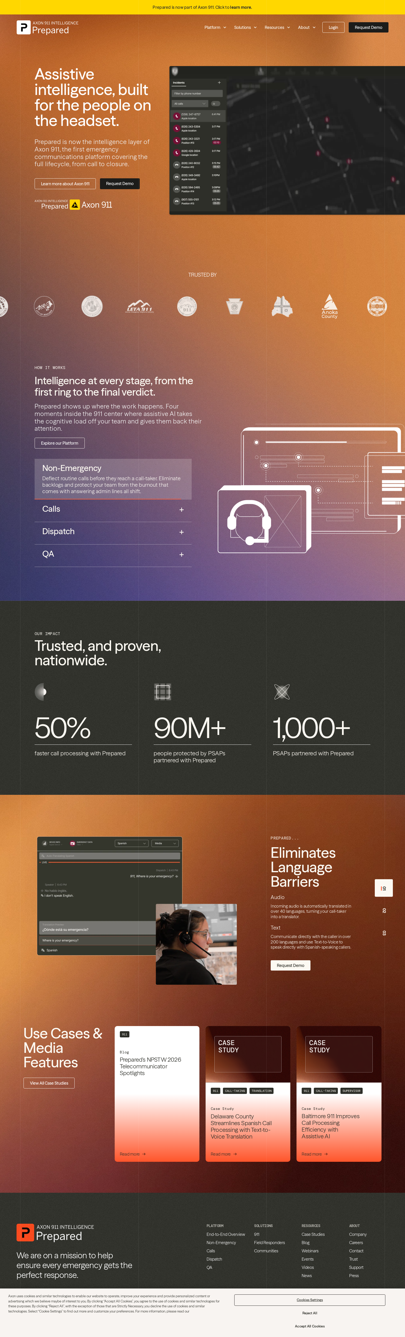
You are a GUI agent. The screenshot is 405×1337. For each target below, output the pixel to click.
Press (354, 1275)
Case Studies (313, 1234)
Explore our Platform (59, 443)
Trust (353, 1259)
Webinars (310, 1250)
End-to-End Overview (226, 1234)
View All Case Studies (49, 1083)
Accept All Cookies (309, 1326)
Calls (211, 1250)
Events (308, 1259)
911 (256, 1234)
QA (209, 1267)
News (307, 1275)
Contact (356, 1250)
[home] (48, 27)
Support (356, 1267)
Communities (266, 1250)
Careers (356, 1242)
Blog (305, 1242)
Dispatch (214, 1259)
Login (333, 27)
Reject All (309, 1313)
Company (358, 1234)
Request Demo (368, 27)
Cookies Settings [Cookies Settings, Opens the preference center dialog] (310, 1300)
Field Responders (269, 1242)
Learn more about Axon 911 (65, 183)
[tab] (113, 479)
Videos (308, 1267)
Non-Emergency (221, 1242)
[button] (190, 27)
